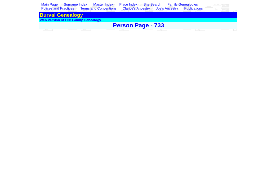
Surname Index (75, 4)
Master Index (103, 4)
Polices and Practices (57, 8)
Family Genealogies (182, 4)
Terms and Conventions (98, 8)
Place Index (128, 4)
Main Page (50, 4)
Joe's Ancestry (167, 8)
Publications (193, 8)
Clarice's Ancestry (136, 8)
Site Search (152, 4)
